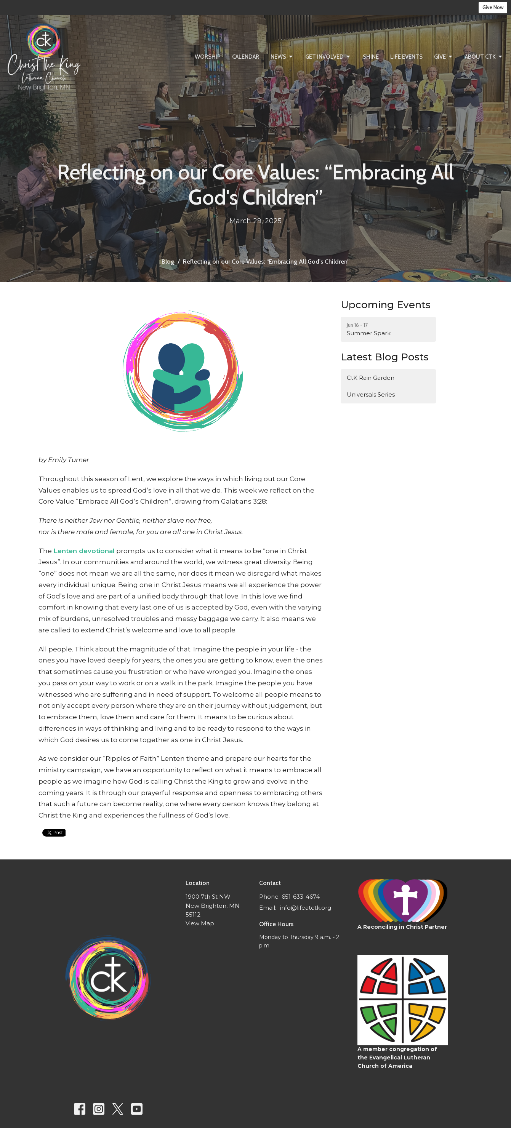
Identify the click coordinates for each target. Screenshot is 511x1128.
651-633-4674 (301, 896)
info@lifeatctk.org (305, 907)
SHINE (371, 56)
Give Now (492, 7)
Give (443, 57)
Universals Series (371, 394)
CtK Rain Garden (370, 377)
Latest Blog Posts (385, 357)
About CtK (484, 57)
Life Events (406, 56)
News (282, 57)
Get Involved (328, 57)
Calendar (245, 56)
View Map (200, 923)
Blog (168, 261)
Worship (208, 56)
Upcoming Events (386, 305)
